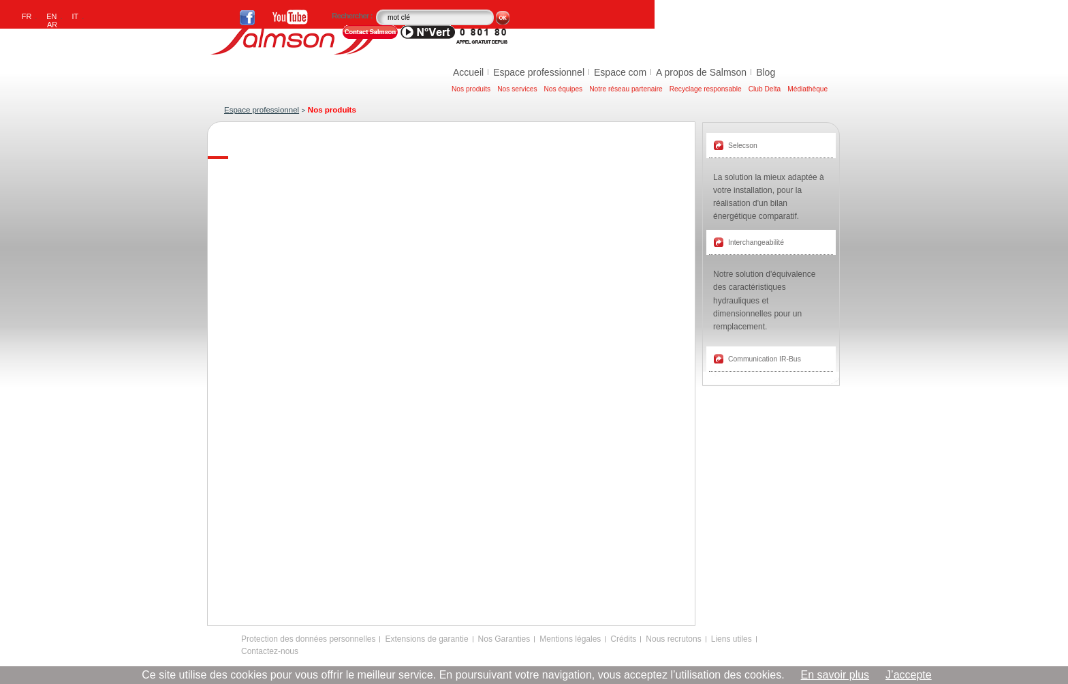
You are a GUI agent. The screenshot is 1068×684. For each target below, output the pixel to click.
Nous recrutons (673, 639)
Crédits (623, 639)
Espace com (620, 72)
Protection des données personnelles (308, 639)
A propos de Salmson (701, 72)
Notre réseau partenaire (626, 89)
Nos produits (471, 89)
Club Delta (765, 89)
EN (51, 16)
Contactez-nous (269, 651)
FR (27, 16)
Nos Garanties (504, 639)
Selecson (742, 145)
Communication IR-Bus (764, 359)
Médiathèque (807, 89)
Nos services (517, 89)
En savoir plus (835, 675)
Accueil (468, 72)
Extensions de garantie (426, 639)
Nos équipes (563, 89)
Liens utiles (731, 639)
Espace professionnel (538, 72)
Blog (765, 72)
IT (75, 16)
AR (52, 24)
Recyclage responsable (706, 89)
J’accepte (908, 675)
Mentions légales (570, 639)
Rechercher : (353, 16)
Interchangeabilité (756, 242)
